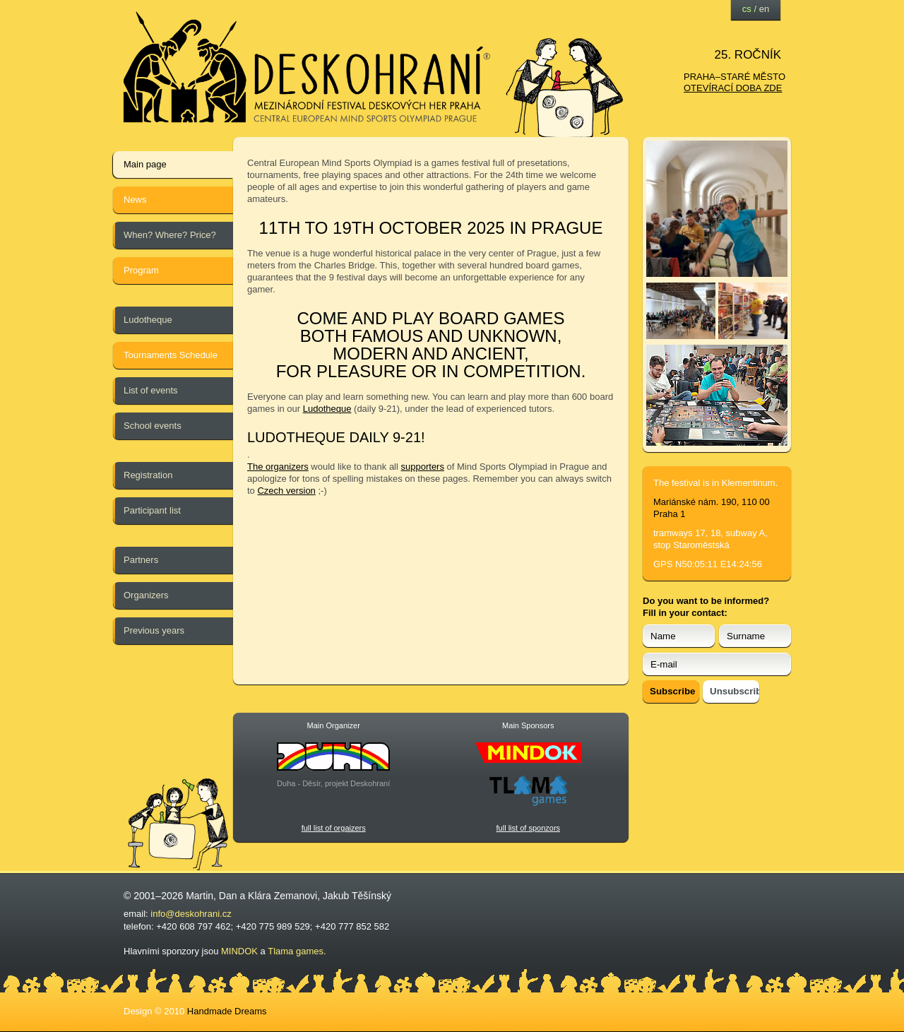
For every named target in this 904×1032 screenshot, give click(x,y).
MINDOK (239, 951)
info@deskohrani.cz (190, 913)
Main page (145, 164)
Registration (148, 475)
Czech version (286, 490)
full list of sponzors (528, 828)
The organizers (278, 466)
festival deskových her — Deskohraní (307, 67)
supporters (422, 466)
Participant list (152, 510)
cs (746, 9)
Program (141, 270)
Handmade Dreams (227, 1011)
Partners (141, 559)
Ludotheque (148, 319)
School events (153, 425)
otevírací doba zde (733, 88)
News (135, 199)
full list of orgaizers (334, 828)
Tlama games (295, 951)
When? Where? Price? (170, 235)
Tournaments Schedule (171, 355)
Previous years (154, 630)
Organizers (146, 595)
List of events (151, 390)
